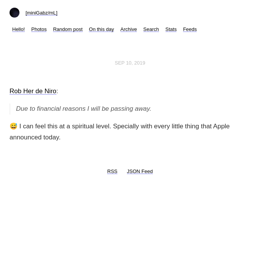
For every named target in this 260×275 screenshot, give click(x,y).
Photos (39, 29)
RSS (112, 171)
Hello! (18, 29)
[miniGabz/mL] (42, 13)
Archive (128, 29)
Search (151, 29)
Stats (171, 29)
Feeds (190, 29)
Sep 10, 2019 (130, 63)
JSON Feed (140, 171)
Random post (67, 29)
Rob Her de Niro (33, 91)
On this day (101, 29)
